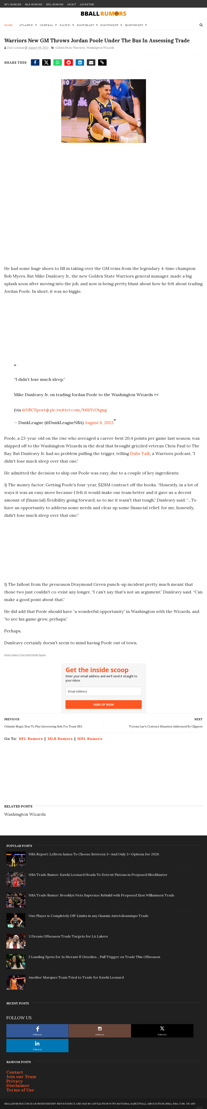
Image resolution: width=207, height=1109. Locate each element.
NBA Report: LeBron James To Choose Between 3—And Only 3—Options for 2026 (94, 854)
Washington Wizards (100, 48)
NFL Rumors (12, 4)
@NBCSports (34, 409)
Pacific (65, 25)
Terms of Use (20, 1089)
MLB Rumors (33, 4)
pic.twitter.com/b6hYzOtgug (78, 409)
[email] (103, 691)
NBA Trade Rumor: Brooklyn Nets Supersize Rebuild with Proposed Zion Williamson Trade (101, 895)
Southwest (109, 25)
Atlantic (26, 25)
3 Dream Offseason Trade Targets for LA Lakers (68, 936)
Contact (14, 1072)
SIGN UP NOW (103, 704)
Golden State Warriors (70, 48)
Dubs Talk (140, 453)
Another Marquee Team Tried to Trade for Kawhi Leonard (76, 977)
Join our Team (21, 1076)
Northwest (134, 25)
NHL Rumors (54, 4)
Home (8, 25)
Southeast (85, 25)
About (71, 4)
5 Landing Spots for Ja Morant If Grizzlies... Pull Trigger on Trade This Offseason (94, 957)
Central (46, 25)
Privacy (14, 1081)
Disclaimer (18, 1085)
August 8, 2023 (99, 422)
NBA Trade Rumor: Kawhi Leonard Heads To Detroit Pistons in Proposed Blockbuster (98, 875)
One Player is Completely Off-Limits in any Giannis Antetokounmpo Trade (89, 916)
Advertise (87, 4)
